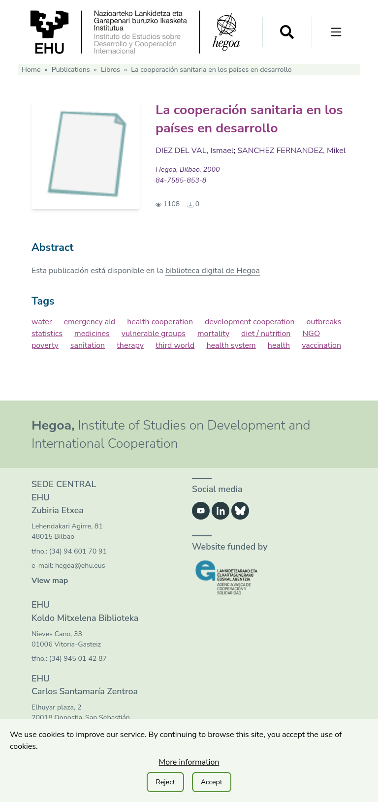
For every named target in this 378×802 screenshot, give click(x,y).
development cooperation (250, 321)
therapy (130, 345)
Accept (211, 782)
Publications (71, 69)
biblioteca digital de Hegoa (212, 270)
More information (189, 762)
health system (230, 345)
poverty (45, 345)
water (42, 321)
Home (31, 69)
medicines (92, 333)
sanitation (87, 345)
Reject (165, 782)
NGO (311, 333)
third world (175, 345)
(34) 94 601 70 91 (78, 551)
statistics (47, 333)
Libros (110, 69)
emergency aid (90, 321)
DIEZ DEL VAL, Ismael (195, 150)
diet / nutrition (265, 333)
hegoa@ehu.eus (80, 565)
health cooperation (160, 321)
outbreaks (324, 321)
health (279, 345)
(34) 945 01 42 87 (78, 658)
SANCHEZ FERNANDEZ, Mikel (291, 150)
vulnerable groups (154, 333)
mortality (213, 333)
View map (50, 580)
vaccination (321, 345)
